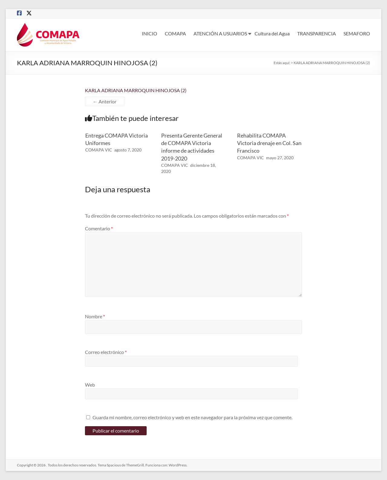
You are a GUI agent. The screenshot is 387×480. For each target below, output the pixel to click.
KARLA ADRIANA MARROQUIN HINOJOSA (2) (136, 90)
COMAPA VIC (98, 149)
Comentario (99, 228)
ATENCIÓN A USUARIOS (220, 33)
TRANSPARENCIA (316, 33)
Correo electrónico (106, 352)
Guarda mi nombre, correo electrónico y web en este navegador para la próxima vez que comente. (192, 417)
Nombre (95, 316)
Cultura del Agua (272, 33)
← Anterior (104, 101)
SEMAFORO (356, 33)
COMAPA (175, 33)
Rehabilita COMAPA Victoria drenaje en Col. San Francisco (269, 143)
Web (90, 385)
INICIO (149, 33)
